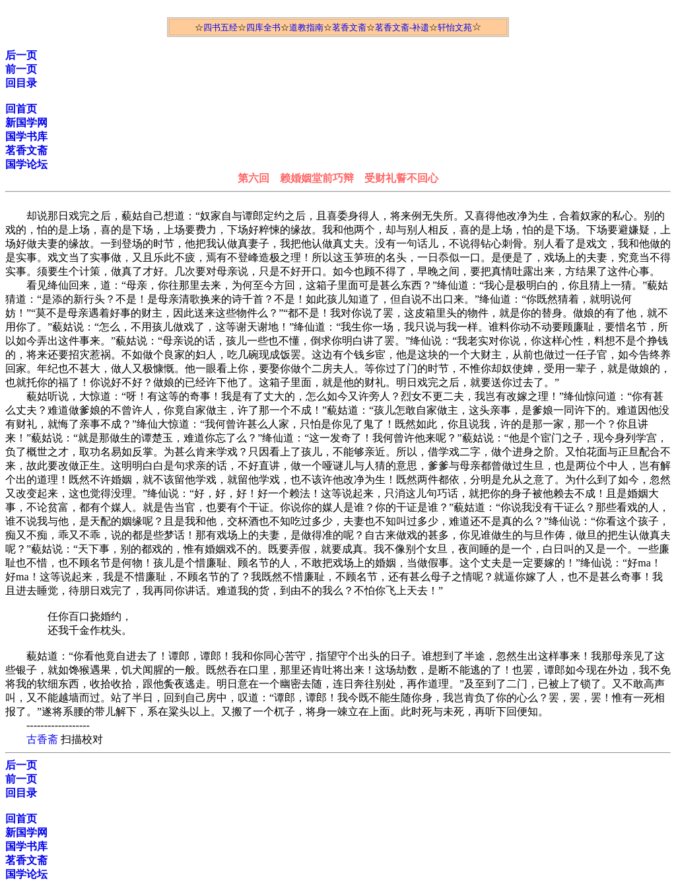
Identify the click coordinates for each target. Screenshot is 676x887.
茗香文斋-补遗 (402, 27)
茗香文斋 (349, 27)
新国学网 (26, 122)
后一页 (21, 55)
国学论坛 (26, 164)
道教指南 (306, 27)
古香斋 (42, 739)
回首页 (21, 108)
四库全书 (263, 27)
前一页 (21, 69)
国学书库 (26, 136)
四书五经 (220, 27)
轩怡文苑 (455, 27)
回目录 (21, 83)
